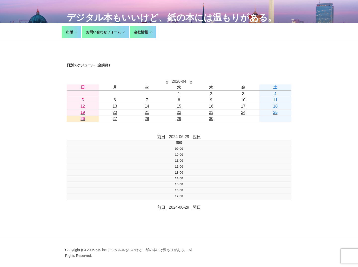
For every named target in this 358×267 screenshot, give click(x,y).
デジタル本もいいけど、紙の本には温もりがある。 (172, 17)
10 (243, 100)
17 (243, 106)
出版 (72, 32)
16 (211, 106)
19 (83, 112)
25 (275, 112)
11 (275, 100)
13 (115, 106)
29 (179, 118)
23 (211, 112)
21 (147, 112)
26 (83, 118)
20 (115, 112)
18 (275, 106)
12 (83, 106)
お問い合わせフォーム (106, 32)
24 (243, 112)
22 (179, 112)
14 (147, 106)
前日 (161, 137)
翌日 (197, 137)
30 (211, 118)
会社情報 (143, 32)
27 (115, 118)
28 (147, 118)
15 (179, 106)
